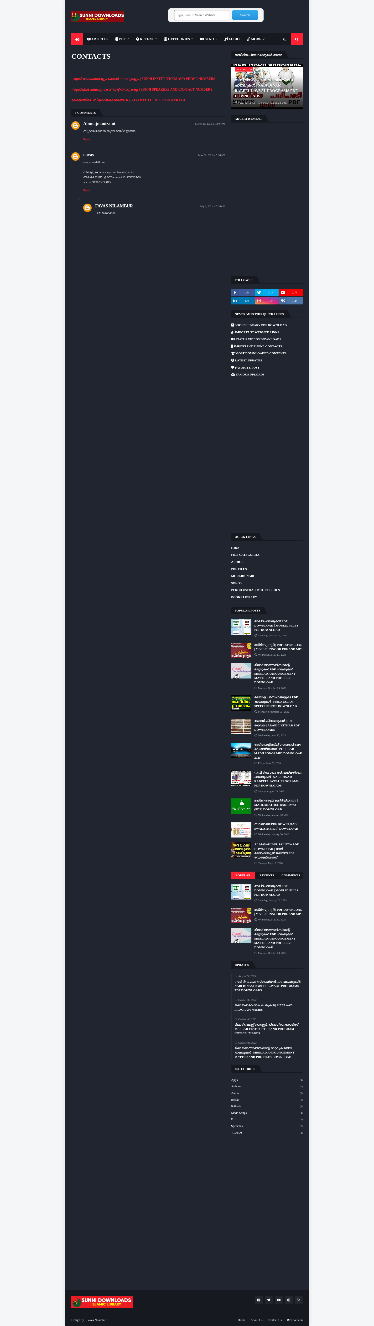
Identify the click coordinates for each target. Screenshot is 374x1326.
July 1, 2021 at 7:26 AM (212, 206)
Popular (243, 875)
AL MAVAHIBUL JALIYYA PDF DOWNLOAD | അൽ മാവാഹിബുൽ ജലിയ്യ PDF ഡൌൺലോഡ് (276, 851)
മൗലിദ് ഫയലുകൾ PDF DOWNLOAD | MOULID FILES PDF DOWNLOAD (276, 625)
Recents (267, 875)
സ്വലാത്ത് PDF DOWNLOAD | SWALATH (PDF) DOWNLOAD (276, 826)
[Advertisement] (267, 198)
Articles (267, 1086)
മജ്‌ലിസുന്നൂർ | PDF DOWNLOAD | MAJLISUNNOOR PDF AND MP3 (278, 647)
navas (88, 154)
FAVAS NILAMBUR (114, 206)
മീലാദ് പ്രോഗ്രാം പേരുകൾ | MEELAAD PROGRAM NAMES (263, 1007)
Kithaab (267, 1106)
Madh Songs (267, 1113)
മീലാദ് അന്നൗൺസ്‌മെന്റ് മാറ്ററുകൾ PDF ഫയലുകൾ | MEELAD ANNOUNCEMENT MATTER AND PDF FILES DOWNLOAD (275, 673)
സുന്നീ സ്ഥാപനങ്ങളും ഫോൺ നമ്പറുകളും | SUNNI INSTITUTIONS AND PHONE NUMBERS (143, 79)
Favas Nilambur (96, 1320)
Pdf (267, 1119)
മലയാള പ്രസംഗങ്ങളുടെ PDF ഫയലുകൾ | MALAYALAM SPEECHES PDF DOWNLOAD (276, 701)
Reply (86, 139)
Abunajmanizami (99, 123)
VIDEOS (267, 1133)
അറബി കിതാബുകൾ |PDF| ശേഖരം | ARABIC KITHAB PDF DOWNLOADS (277, 725)
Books (267, 1100)
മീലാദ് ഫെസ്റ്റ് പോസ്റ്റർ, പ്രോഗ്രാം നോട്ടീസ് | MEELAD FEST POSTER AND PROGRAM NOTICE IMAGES (266, 1029)
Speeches (267, 1126)
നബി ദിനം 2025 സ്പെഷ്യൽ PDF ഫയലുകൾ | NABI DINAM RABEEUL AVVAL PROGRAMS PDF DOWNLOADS (266, 88)
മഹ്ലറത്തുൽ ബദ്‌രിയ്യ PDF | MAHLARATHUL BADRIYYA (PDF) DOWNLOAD (276, 805)
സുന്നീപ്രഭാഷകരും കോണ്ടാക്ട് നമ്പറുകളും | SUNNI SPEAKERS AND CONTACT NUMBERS (141, 89)
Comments (290, 875)
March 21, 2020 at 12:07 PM (210, 123)
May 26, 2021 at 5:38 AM (211, 155)
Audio (267, 1093)
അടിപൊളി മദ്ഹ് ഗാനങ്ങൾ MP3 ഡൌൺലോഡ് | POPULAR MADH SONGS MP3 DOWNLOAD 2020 (278, 751)
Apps (267, 1080)
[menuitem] (77, 39)
